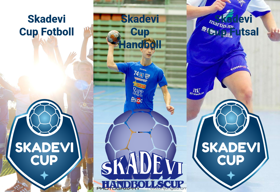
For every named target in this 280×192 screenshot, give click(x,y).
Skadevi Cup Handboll (140, 32)
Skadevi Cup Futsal (233, 25)
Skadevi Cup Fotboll (46, 25)
